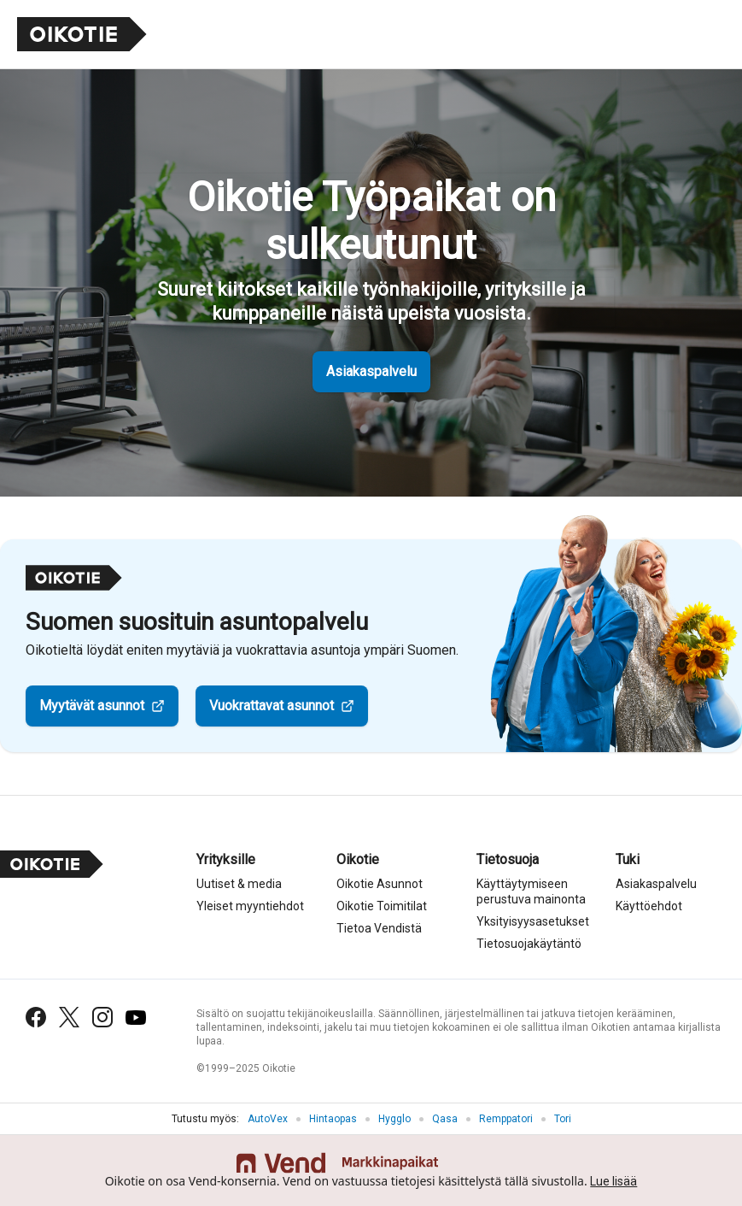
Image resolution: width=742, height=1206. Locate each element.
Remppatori (506, 1119)
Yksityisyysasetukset (532, 921)
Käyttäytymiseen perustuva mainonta (531, 891)
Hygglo (394, 1119)
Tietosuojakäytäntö (528, 943)
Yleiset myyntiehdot (250, 906)
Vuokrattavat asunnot (271, 705)
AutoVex (268, 1119)
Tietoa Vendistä (379, 928)
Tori (562, 1119)
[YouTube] (136, 1017)
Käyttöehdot (649, 906)
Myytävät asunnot (91, 705)
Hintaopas (333, 1119)
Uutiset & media (239, 884)
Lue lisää (613, 1181)
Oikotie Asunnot (379, 884)
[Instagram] (102, 1017)
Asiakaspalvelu (371, 371)
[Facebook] (36, 1017)
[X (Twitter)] (69, 1017)
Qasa (445, 1119)
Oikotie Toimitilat (381, 906)
